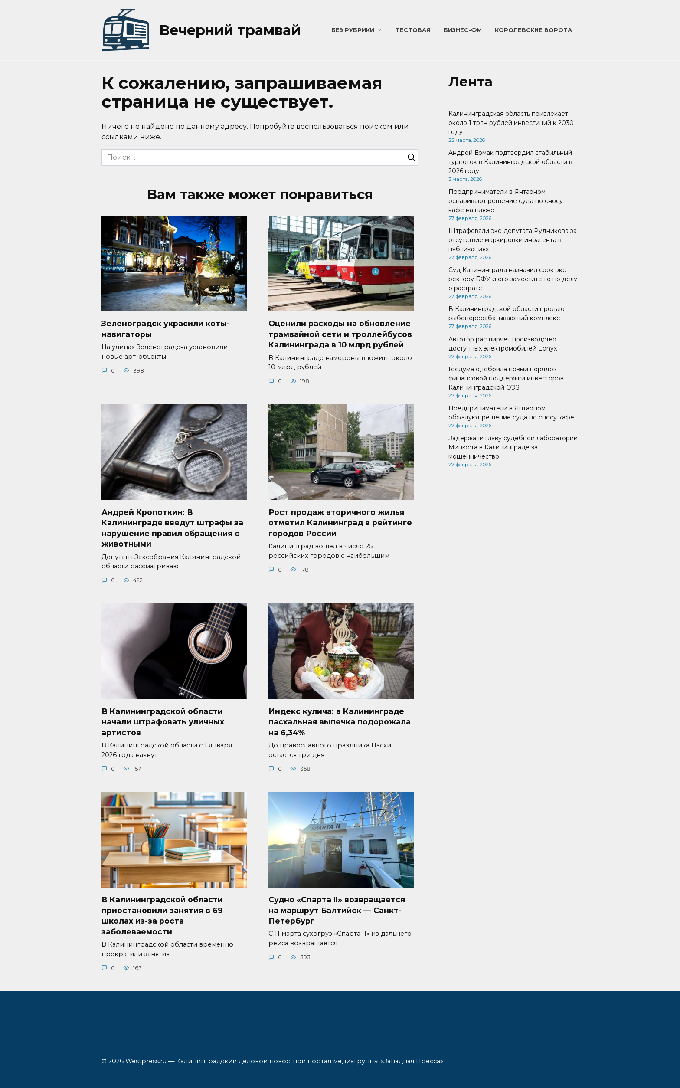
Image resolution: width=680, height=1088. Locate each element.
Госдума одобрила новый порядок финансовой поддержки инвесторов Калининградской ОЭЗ (506, 378)
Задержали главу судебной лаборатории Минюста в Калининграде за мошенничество (513, 447)
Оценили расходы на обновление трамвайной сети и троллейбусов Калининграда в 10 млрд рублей (340, 334)
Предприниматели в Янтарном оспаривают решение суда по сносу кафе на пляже (505, 201)
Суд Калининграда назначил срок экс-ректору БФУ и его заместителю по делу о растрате (512, 279)
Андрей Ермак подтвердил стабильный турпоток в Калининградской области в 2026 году (510, 162)
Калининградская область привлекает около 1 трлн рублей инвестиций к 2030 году (511, 123)
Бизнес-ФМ (463, 30)
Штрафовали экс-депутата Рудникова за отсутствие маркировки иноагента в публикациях (512, 240)
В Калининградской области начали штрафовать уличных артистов (162, 722)
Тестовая (413, 30)
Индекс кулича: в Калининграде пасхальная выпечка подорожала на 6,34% (339, 722)
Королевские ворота (533, 30)
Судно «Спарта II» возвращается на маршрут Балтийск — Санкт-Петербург (336, 910)
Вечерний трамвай (230, 30)
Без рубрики (352, 30)
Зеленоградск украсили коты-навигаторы (165, 329)
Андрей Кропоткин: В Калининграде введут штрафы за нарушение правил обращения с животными (172, 528)
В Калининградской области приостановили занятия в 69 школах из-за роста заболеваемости (162, 916)
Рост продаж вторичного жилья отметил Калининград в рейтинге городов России (340, 523)
